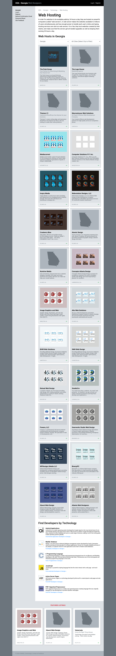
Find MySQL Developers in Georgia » (55, 548)
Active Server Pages (52, 576)
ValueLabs (79, 630)
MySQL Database (51, 542)
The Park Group (46, 69)
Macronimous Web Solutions (82, 113)
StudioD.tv (76, 388)
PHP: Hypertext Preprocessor (55, 587)
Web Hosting (64, 10)
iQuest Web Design (47, 505)
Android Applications (52, 528)
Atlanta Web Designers (80, 505)
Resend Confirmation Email (23, 16)
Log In (92, 3)
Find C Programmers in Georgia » (54, 560)
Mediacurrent (45, 154)
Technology (53, 10)
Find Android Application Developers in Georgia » (58, 536)
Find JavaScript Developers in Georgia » (56, 571)
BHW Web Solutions (47, 349)
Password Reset (20, 18)
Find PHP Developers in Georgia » (54, 592)
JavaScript (49, 566)
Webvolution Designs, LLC (81, 193)
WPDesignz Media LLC (48, 466)
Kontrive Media (45, 271)
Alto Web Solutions (79, 310)
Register (98, 3)
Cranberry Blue (45, 232)
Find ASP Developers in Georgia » (54, 581)
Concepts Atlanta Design (81, 271)
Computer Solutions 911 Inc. (82, 154)
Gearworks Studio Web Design (83, 427)
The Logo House (78, 69)
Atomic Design (77, 232)
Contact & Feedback (38, 653)
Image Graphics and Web (49, 310)
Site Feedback (19, 20)
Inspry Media (45, 193)
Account (18, 10)
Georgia (31, 3)
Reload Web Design (47, 388)
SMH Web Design (78, 349)
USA (17, 3)
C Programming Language (54, 554)
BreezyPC (75, 466)
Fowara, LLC (44, 427)
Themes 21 (44, 113)
